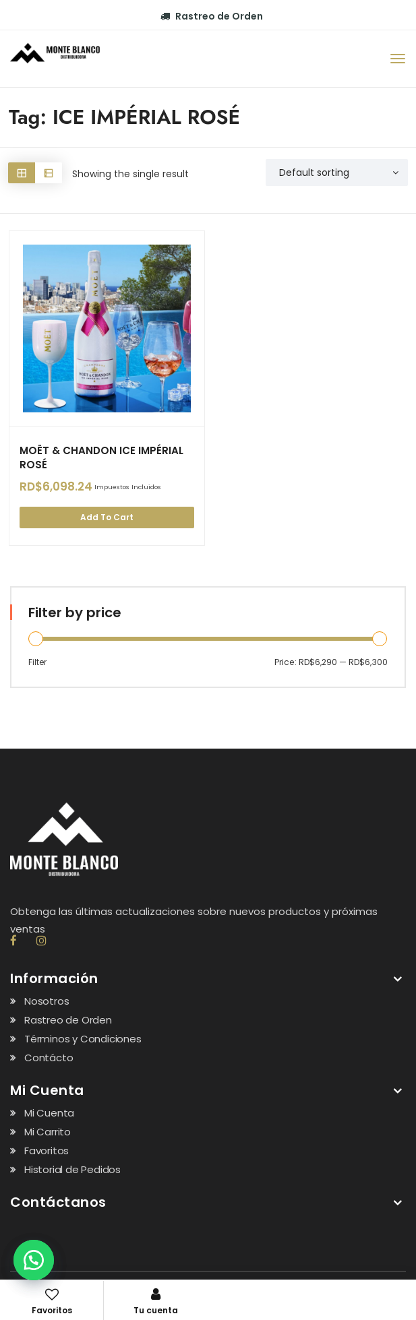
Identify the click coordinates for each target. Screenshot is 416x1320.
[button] (33, 1260)
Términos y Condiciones (83, 1039)
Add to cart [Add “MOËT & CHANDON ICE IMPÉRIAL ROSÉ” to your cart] (106, 517)
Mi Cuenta (49, 1113)
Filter (37, 661)
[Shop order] (337, 172)
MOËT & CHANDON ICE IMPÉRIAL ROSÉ (101, 457)
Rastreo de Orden (211, 16)
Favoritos (46, 1150)
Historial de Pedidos (72, 1169)
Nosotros (46, 1001)
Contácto (48, 1057)
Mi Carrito (47, 1132)
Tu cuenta (156, 1302)
